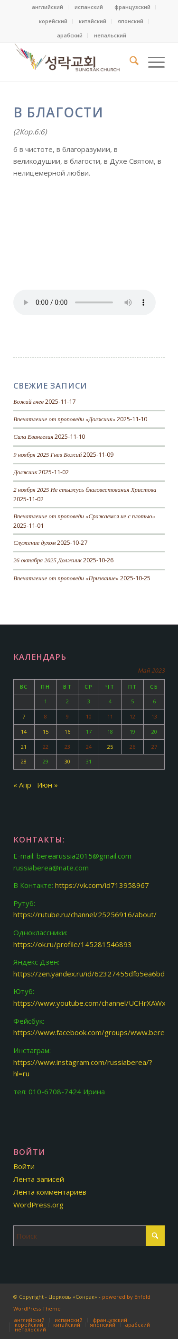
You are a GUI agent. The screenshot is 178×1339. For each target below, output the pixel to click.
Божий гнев (28, 402)
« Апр (22, 784)
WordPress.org (38, 1204)
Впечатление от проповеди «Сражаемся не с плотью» (84, 516)
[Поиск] (129, 62)
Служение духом (34, 543)
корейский (53, 21)
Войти (24, 1166)
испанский (89, 6)
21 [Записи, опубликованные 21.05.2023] (24, 746)
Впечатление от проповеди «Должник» (64, 419)
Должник (25, 472)
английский (47, 6)
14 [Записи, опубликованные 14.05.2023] (24, 731)
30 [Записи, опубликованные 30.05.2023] (67, 761)
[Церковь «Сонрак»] (73, 62)
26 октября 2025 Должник (47, 560)
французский (132, 6)
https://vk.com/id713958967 (102, 885)
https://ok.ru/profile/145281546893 (72, 944)
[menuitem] (47, 7)
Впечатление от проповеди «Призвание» (66, 578)
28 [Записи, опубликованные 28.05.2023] (24, 761)
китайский (92, 21)
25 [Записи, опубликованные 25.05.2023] (110, 746)
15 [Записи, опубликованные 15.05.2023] (45, 731)
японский (130, 21)
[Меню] (152, 62)
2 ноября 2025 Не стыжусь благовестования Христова (84, 490)
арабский (70, 35)
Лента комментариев (49, 1192)
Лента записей (38, 1179)
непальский (110, 35)
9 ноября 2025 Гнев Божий (47, 455)
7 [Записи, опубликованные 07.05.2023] (23, 716)
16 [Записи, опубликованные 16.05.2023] (67, 731)
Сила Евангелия (33, 437)
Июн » (47, 784)
